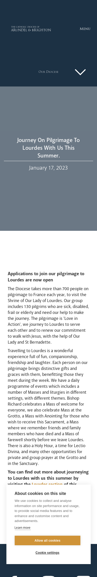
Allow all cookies (47, 540)
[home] (20, 29)
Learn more (22, 528)
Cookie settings (47, 553)
